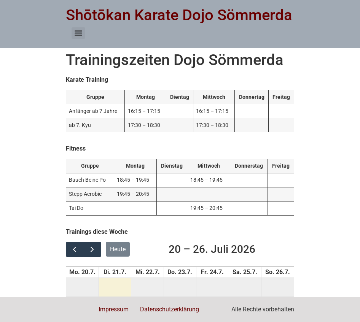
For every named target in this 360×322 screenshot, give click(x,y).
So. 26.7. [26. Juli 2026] (277, 272)
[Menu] (78, 33)
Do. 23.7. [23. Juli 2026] (179, 272)
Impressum (114, 309)
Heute (118, 249)
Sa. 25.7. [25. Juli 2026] (245, 272)
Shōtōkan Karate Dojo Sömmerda (179, 15)
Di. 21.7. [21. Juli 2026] (115, 272)
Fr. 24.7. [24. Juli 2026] (212, 272)
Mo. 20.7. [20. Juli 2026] (82, 272)
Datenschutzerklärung (169, 309)
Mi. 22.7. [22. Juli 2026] (147, 272)
